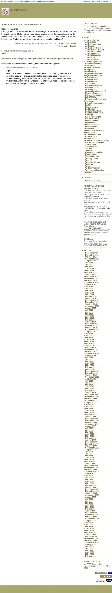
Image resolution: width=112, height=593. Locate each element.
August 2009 (90, 403)
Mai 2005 (89, 503)
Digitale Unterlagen (93, 75)
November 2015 (92, 255)
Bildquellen (90, 70)
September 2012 (92, 330)
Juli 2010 (89, 381)
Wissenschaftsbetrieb (94, 170)
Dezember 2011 (91, 347)
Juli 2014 (89, 286)
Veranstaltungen (92, 156)
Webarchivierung (92, 162)
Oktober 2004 (91, 517)
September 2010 (92, 377)
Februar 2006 (90, 485)
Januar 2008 (90, 440)
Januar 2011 (90, 369)
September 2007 (92, 448)
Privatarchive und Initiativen (97, 140)
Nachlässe (89, 129)
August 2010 (90, 379)
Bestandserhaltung (93, 64)
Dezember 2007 (91, 442)
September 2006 (92, 471)
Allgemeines (90, 42)
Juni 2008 (89, 430)
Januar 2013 (90, 322)
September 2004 (92, 519)
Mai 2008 (89, 432)
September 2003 (92, 542)
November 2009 (92, 397)
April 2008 (89, 434)
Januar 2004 (90, 534)
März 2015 (89, 271)
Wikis (87, 166)
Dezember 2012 (91, 324)
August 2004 (90, 521)
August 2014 (90, 284)
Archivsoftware (91, 60)
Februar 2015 (90, 273)
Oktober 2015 (91, 257)
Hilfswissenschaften (93, 95)
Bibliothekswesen (92, 68)
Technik (88, 150)
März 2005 (89, 507)
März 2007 (89, 460)
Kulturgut (89, 115)
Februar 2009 (90, 414)
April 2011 (89, 363)
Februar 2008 (90, 438)
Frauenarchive (91, 87)
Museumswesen (92, 125)
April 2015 (89, 269)
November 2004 (92, 515)
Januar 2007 (90, 464)
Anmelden (86, 1)
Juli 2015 (89, 263)
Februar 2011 (90, 367)
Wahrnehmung (91, 158)
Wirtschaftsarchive (93, 168)
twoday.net (8, 1)
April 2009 (89, 410)
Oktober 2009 (91, 399)
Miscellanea (90, 123)
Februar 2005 (90, 509)
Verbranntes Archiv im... (46, 1)
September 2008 (92, 424)
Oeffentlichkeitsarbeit (94, 131)
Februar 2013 (90, 320)
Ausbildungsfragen (93, 62)
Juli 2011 (89, 357)
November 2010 (92, 373)
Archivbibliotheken (93, 48)
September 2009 (92, 401)
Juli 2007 (89, 452)
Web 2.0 (88, 160)
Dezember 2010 (91, 371)
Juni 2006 (89, 477)
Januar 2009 (90, 416)
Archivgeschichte (28, 1)
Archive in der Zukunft (94, 50)
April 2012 (89, 340)
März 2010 (89, 389)
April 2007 (89, 458)
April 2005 (89, 505)
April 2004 (89, 529)
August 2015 (90, 261)
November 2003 (92, 538)
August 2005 (90, 497)
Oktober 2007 (91, 446)
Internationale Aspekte (94, 103)
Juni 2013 (89, 312)
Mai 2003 (89, 550)
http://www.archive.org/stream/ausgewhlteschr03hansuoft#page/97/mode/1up (37, 58)
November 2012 (92, 326)
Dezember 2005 (91, 489)
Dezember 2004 (91, 513)
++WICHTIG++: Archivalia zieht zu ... (97, 209)
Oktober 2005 (91, 493)
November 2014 (92, 279)
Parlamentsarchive (93, 134)
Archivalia (18, 10)
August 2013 (90, 308)
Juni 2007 (89, 454)
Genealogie (90, 89)
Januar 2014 (90, 298)
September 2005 (92, 495)
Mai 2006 (89, 479)
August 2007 (90, 450)
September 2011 (92, 353)
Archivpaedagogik (93, 56)
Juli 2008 (89, 428)
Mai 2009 (89, 408)
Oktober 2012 (91, 328)
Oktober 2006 (91, 469)
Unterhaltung (90, 154)
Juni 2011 (89, 359)
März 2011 (89, 365)
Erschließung (91, 81)
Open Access (91, 133)
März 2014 (89, 294)
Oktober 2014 (91, 280)
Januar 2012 (90, 345)
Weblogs (89, 164)
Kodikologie (90, 109)
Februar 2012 (90, 343)
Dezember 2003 (91, 536)
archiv (16, 1)
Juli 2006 (89, 475)
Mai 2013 (89, 314)
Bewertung (90, 66)
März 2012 (89, 342)
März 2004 (89, 531)
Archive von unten (93, 52)
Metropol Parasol (91, 189)
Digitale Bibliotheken (94, 73)
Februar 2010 (90, 391)
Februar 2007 (90, 462)
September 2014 (92, 282)
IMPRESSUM (90, 97)
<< (110, 1)
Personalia (89, 139)
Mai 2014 (89, 290)
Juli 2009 (89, 405)
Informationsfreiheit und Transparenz (95, 100)
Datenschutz (90, 71)
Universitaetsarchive (94, 152)
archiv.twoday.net (91, 40)
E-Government (91, 77)
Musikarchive (91, 127)
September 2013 (92, 306)
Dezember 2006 (91, 466)
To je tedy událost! (91, 196)
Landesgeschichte (93, 117)
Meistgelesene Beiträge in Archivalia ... (95, 225)
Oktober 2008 (91, 422)
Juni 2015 (89, 265)
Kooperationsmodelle (94, 113)
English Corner (91, 79)
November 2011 (92, 349)
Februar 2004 (90, 532)
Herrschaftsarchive (93, 93)
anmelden (104, 26)
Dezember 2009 (91, 395)
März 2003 (89, 554)
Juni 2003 (89, 548)
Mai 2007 (89, 456)
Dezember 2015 (91, 253)
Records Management (94, 142)
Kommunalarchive (93, 111)
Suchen (88, 148)
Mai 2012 (89, 338)
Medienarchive (91, 121)
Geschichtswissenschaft (95, 91)
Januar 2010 (90, 393)
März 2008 (89, 436)
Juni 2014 (89, 288)
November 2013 (92, 302)
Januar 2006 (90, 487)
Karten (88, 105)
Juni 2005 (89, 501)
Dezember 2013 (91, 300)
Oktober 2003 (91, 540)
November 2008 (92, 420)
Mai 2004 (89, 527)
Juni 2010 (89, 383)
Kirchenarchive (91, 107)
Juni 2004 (89, 525)
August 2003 (90, 544)
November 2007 (92, 444)
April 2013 (89, 316)
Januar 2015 (90, 275)
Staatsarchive (91, 146)
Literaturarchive (92, 119)
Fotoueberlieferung (93, 85)
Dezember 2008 (91, 418)
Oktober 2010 (91, 375)
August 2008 (90, 426)
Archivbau (89, 46)
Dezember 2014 (91, 277)
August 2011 (90, 355)
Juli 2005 (89, 499)
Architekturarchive (93, 44)
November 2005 (92, 491)
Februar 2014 (90, 296)
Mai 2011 (89, 361)
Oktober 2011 (91, 351)
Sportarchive (90, 144)
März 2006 (89, 483)
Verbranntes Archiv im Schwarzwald (21, 24)
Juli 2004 (89, 523)
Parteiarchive (90, 136)
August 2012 (90, 332)
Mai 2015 (89, 267)
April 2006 (89, 481)
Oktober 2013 (91, 304)
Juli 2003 (89, 546)
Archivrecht (90, 58)
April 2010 (89, 387)
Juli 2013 (89, 310)
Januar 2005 (90, 511)
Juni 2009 (89, 406)
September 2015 (92, 259)
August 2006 (90, 473)
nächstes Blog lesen (100, 1)
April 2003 (89, 552)
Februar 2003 (90, 556)
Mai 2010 (89, 385)
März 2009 (89, 412)
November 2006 (92, 468)
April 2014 (89, 292)
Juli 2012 (89, 334)
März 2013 (89, 318)
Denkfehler (88, 239)
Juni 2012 (89, 336)
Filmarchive (90, 83)
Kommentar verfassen (66, 46)
